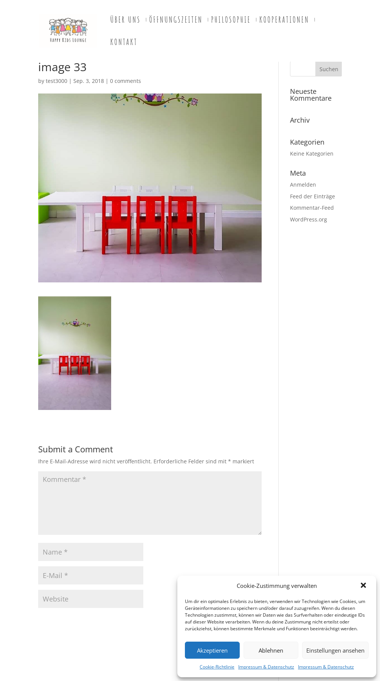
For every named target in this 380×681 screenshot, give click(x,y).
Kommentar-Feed (312, 207)
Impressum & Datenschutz (266, 667)
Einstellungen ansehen (335, 650)
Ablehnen (271, 650)
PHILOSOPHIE (231, 21)
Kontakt (124, 43)
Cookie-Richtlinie (217, 667)
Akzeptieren (212, 650)
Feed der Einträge (312, 196)
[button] (364, 586)
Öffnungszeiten (176, 21)
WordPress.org (308, 219)
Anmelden (303, 184)
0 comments (125, 80)
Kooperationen (284, 21)
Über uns (125, 21)
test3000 (56, 80)
